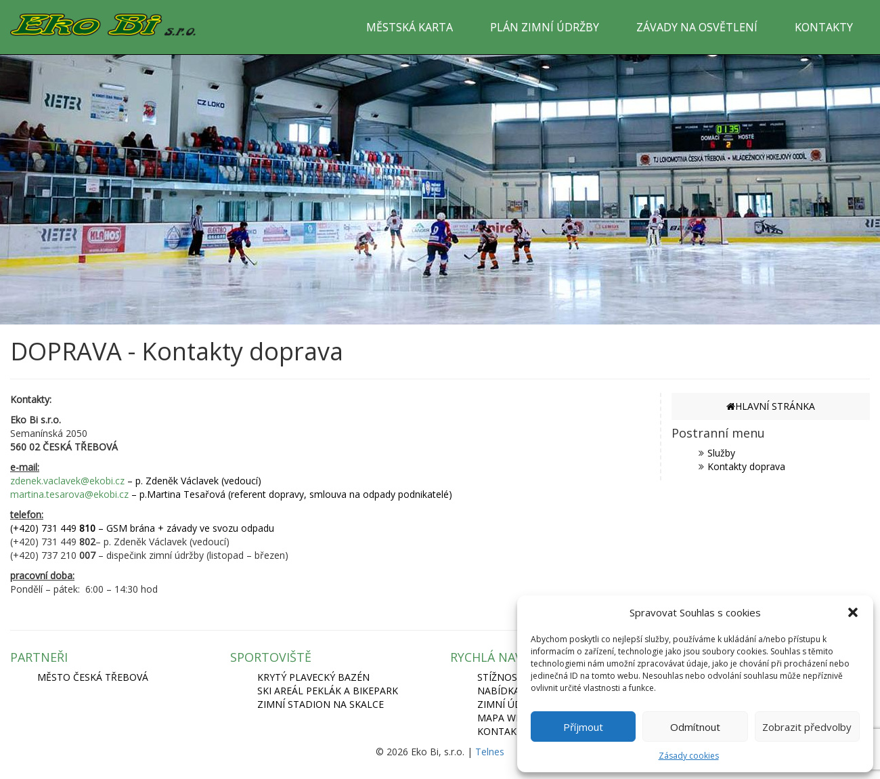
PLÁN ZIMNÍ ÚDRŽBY (544, 27)
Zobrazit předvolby (807, 727)
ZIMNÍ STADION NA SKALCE (320, 704)
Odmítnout (695, 727)
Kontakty (502, 731)
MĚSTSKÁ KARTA (409, 27)
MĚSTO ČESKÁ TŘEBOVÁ (92, 677)
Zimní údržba (511, 704)
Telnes (489, 751)
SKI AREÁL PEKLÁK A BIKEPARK (327, 690)
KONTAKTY (824, 27)
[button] (853, 612)
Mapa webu (506, 717)
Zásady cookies (689, 755)
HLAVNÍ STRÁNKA (770, 406)
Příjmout (583, 727)
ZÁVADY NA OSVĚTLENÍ (696, 27)
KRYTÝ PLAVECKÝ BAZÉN (313, 677)
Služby (721, 452)
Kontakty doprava (746, 466)
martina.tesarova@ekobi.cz (69, 494)
